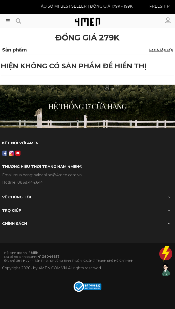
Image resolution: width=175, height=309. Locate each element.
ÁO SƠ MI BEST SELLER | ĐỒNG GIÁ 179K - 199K (85, 6)
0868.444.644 (30, 182)
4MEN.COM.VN (53, 268)
